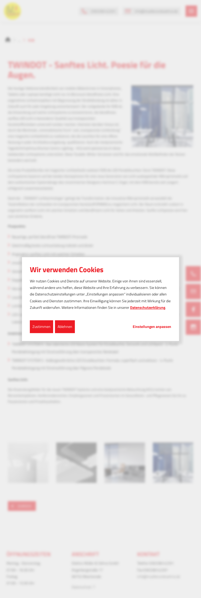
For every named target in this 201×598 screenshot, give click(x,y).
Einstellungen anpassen (152, 326)
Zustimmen (41, 326)
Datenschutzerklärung (147, 307)
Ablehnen (65, 326)
